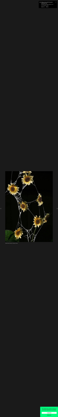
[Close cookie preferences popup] (57, 407)
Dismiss (47, 6)
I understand (49, 412)
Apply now (43, 6)
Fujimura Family (15, 243)
